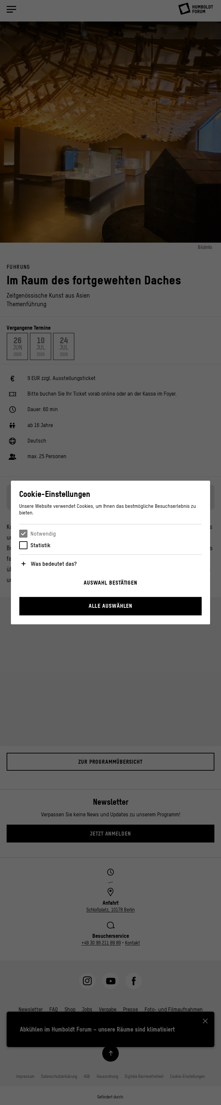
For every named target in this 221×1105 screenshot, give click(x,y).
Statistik (40, 545)
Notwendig (43, 533)
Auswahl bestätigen (110, 583)
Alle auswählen (111, 606)
